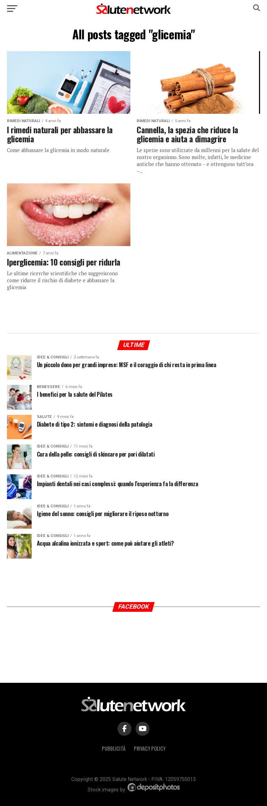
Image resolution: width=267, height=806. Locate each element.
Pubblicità (114, 748)
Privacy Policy (149, 748)
